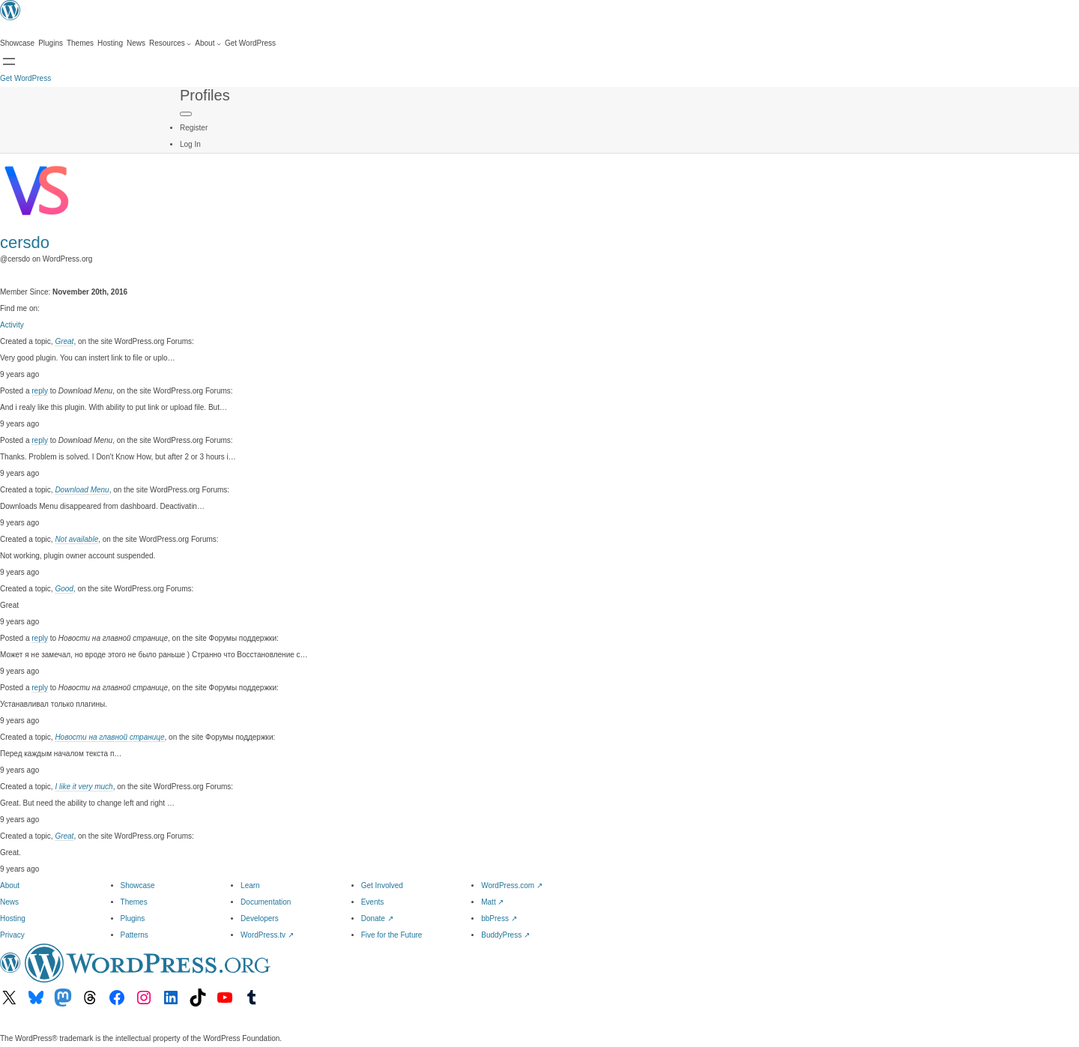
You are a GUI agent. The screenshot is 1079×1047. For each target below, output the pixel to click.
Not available (76, 539)
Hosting (12, 918)
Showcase (138, 885)
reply (39, 391)
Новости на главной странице (109, 737)
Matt (492, 902)
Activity (12, 325)
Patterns (134, 935)
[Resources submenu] (170, 43)
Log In (190, 144)
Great (64, 341)
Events (372, 902)
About (9, 885)
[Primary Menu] (186, 114)
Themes (134, 902)
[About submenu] (208, 43)
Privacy (12, 935)
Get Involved (382, 885)
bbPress (498, 918)
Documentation (266, 902)
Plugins (133, 918)
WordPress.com (511, 885)
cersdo (24, 242)
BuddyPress (505, 935)
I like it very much (83, 786)
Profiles (205, 95)
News (9, 902)
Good (64, 589)
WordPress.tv (267, 935)
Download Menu (82, 490)
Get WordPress (25, 78)
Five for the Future (392, 935)
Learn (250, 885)
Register (194, 128)
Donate (377, 918)
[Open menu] (9, 61)
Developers (260, 918)
